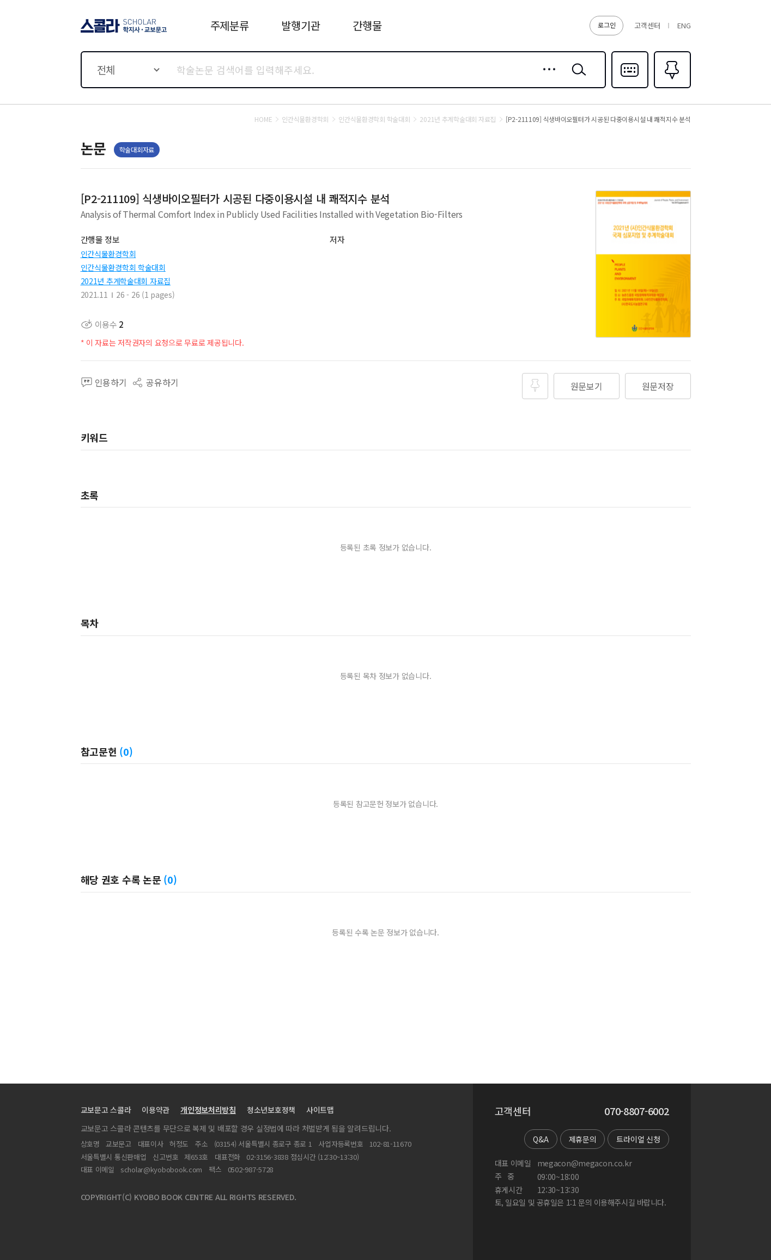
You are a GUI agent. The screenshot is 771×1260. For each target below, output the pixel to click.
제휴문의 (583, 1139)
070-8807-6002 (636, 1111)
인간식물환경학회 (108, 253)
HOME (263, 119)
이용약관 (155, 1109)
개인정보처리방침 (208, 1109)
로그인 (606, 24)
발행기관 (300, 25)
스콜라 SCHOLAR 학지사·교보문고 (122, 32)
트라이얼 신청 (638, 1139)
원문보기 (586, 386)
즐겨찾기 (671, 87)
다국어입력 (629, 87)
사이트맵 (320, 1109)
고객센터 (647, 25)
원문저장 (658, 386)
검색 (576, 77)
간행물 (367, 25)
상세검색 (546, 77)
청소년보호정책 (271, 1109)
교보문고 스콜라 (106, 1109)
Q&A (540, 1139)
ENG (683, 25)
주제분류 (229, 25)
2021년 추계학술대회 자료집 (126, 281)
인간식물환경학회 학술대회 (123, 267)
